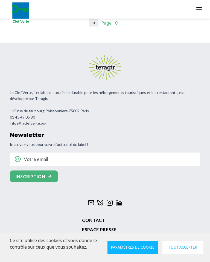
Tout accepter (183, 247)
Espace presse (99, 229)
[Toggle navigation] (199, 9)
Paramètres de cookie (132, 247)
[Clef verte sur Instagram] (109, 202)
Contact (93, 220)
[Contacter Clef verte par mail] (91, 202)
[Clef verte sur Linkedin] (119, 202)
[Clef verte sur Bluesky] (100, 202)
